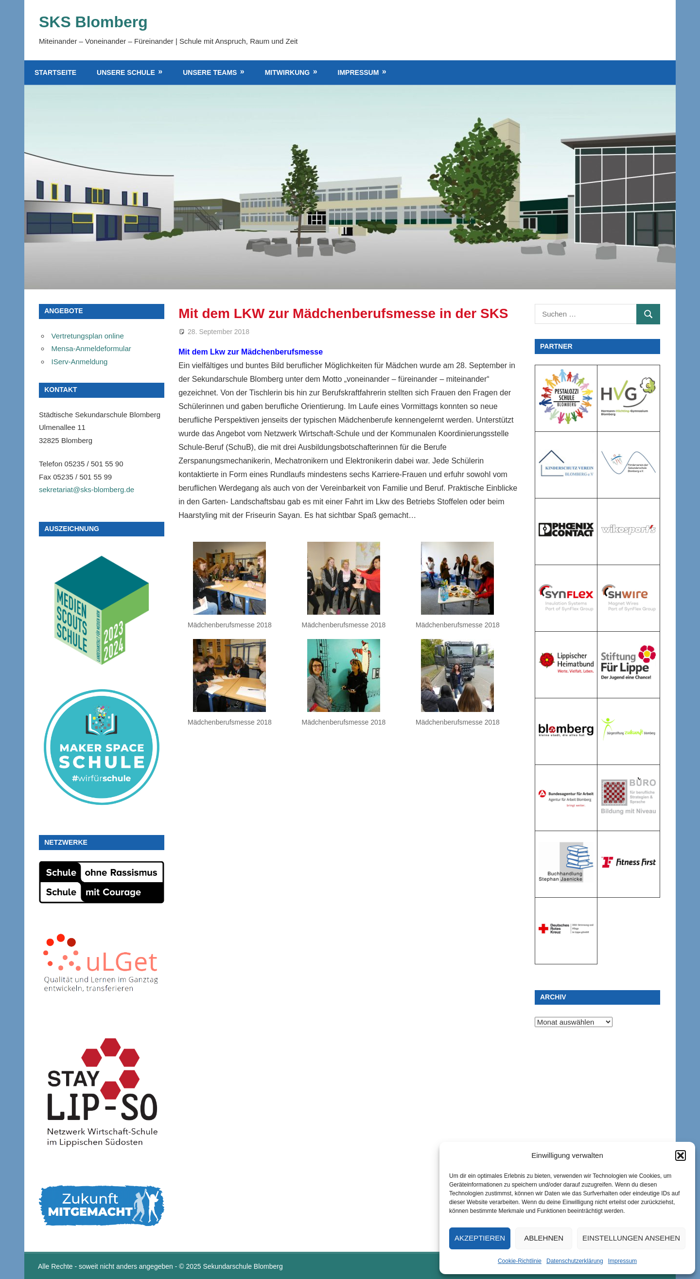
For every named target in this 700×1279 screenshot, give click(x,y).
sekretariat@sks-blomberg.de (86, 489)
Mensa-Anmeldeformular (91, 348)
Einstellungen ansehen (631, 1238)
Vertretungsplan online (88, 336)
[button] (680, 1155)
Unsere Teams (210, 72)
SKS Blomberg (93, 22)
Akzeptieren (480, 1238)
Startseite (55, 72)
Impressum (622, 1261)
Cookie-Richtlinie (520, 1261)
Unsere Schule (126, 72)
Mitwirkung (287, 72)
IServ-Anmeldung (80, 361)
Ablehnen (543, 1238)
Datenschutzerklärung (574, 1261)
